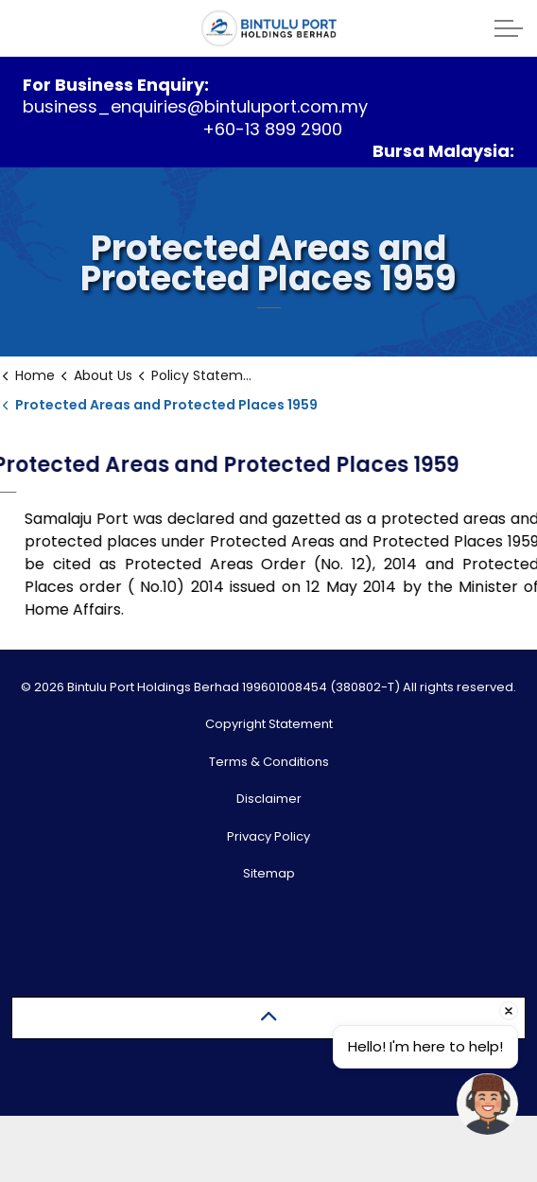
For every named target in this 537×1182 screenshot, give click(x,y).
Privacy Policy (268, 836)
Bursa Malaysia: (443, 151)
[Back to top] (268, 1018)
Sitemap (269, 873)
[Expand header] (508, 28)
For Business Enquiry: (116, 84)
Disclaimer (269, 799)
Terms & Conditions (269, 762)
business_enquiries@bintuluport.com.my (195, 106)
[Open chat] (487, 1104)
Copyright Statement (269, 724)
